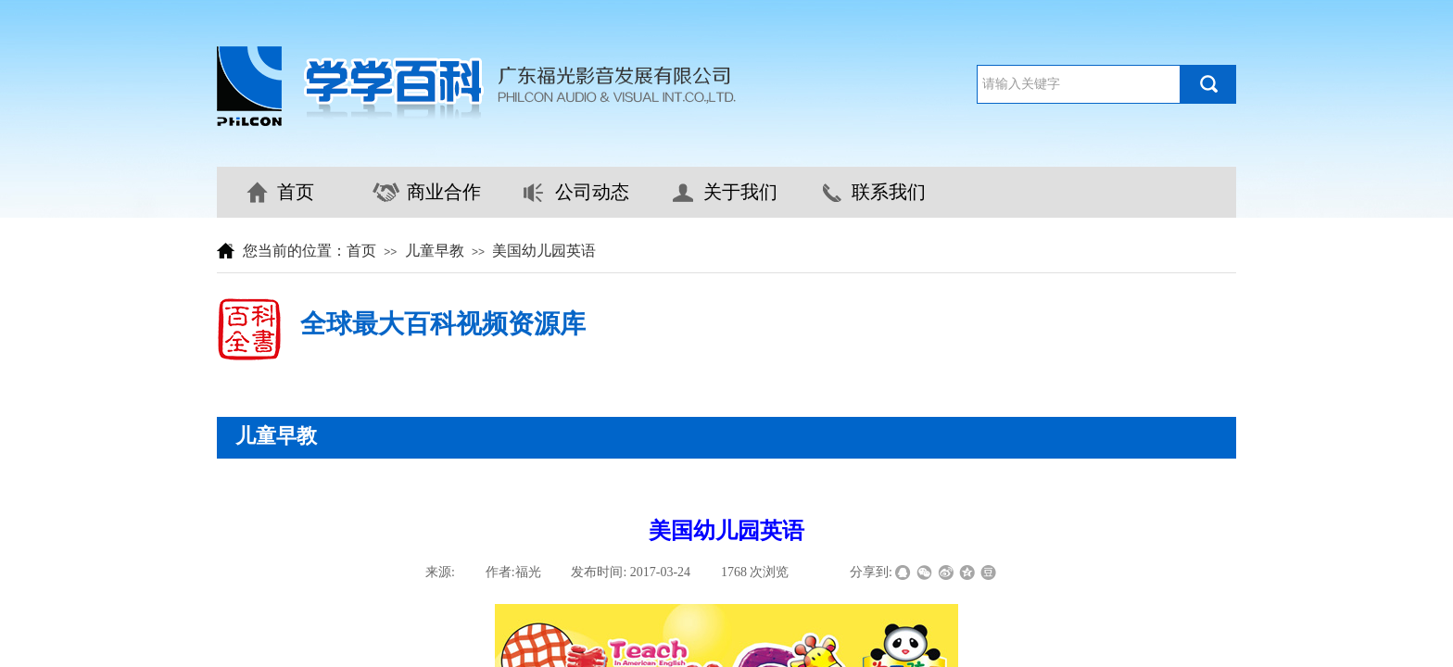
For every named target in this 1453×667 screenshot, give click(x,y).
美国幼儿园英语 (544, 250)
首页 (295, 192)
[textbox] (1079, 84)
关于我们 (740, 192)
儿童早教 (434, 250)
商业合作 (444, 192)
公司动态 (592, 192)
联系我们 (889, 192)
